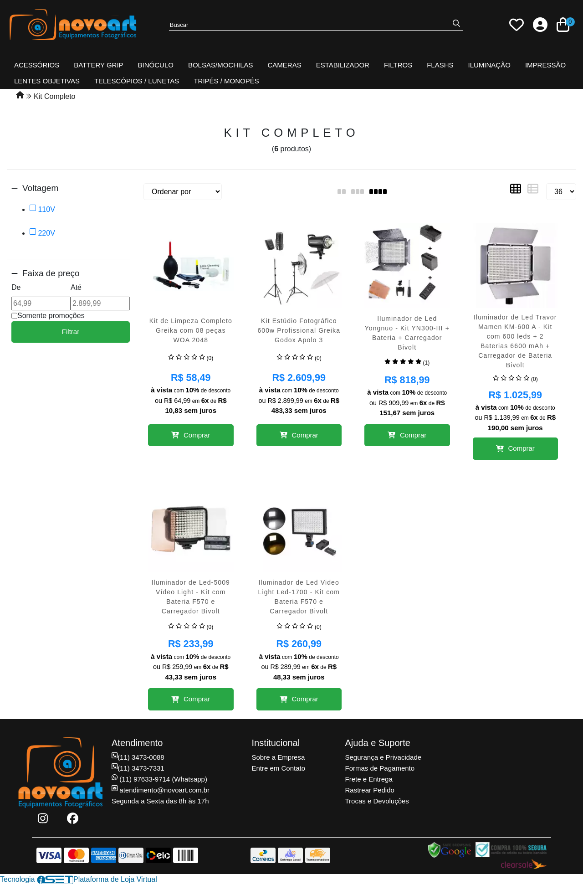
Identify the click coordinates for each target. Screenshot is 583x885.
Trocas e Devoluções (377, 801)
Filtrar (70, 331)
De (15, 287)
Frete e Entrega (369, 779)
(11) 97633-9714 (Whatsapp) (159, 779)
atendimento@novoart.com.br (161, 790)
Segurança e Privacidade (383, 757)
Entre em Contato (279, 768)
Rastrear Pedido (369, 790)
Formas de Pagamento (380, 768)
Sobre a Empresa (278, 757)
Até (76, 287)
